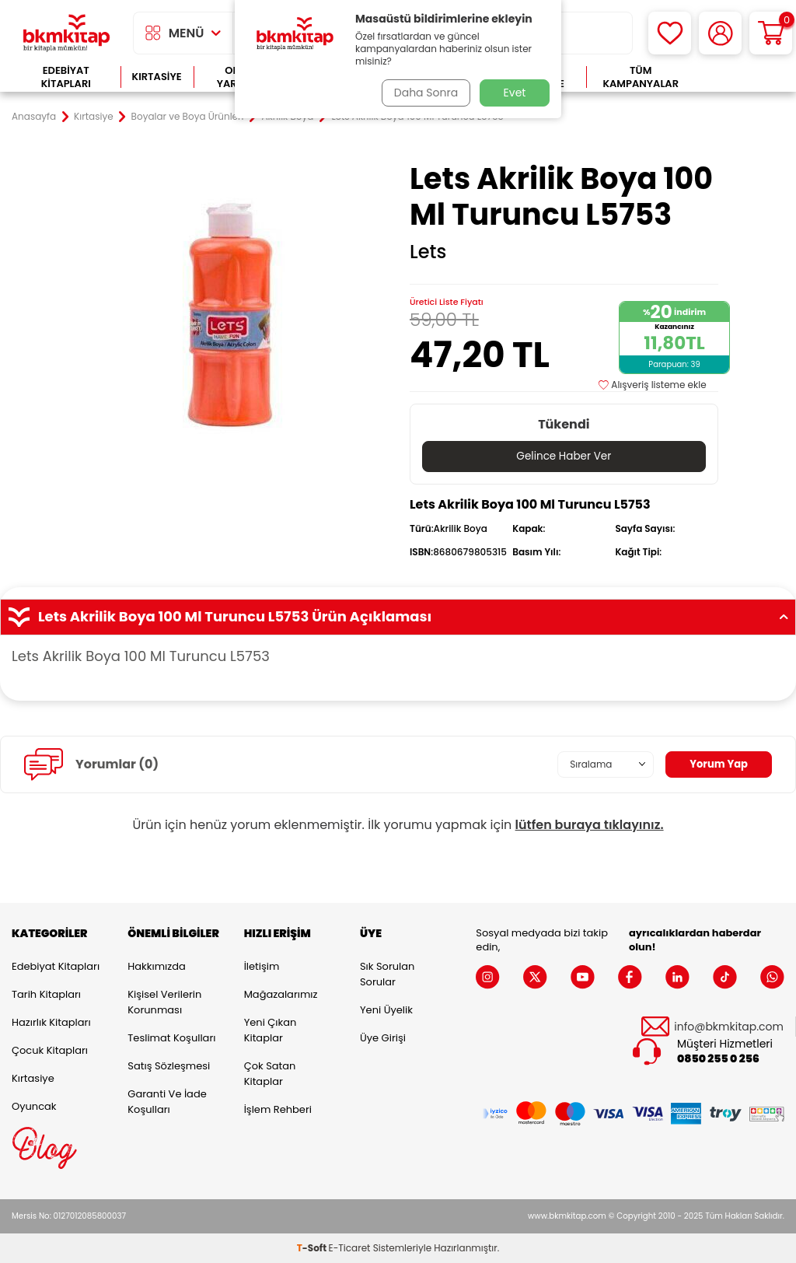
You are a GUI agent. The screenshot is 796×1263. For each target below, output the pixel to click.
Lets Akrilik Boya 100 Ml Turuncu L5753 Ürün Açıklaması (398, 617)
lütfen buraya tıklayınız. (589, 825)
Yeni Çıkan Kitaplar (270, 1030)
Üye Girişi (383, 1037)
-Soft (313, 1247)
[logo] (66, 33)
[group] (232, 315)
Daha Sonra (424, 92)
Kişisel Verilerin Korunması (164, 1002)
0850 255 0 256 (718, 1059)
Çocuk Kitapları (50, 1050)
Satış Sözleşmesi (168, 1065)
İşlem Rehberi (278, 1109)
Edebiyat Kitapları (66, 77)
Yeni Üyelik (386, 1009)
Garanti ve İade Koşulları (166, 1101)
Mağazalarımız (281, 994)
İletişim (262, 966)
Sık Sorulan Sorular (387, 974)
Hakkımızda (156, 966)
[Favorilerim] (669, 33)
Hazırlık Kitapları (51, 1022)
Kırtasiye (157, 76)
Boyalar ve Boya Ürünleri (187, 116)
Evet (515, 92)
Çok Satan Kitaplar (270, 1073)
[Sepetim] (770, 33)
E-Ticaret (350, 1247)
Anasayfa (34, 116)
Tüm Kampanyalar (640, 77)
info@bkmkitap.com (729, 1027)
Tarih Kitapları (46, 994)
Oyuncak (34, 1106)
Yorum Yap (717, 764)
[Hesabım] (720, 33)
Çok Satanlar (740, 77)
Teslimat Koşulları (171, 1037)
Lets (428, 252)
